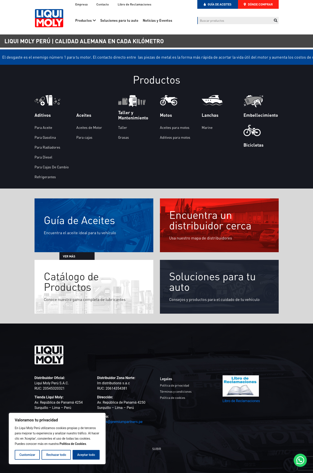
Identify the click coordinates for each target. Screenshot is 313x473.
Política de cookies (172, 397)
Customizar (27, 455)
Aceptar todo (86, 455)
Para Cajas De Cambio (52, 167)
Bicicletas (253, 144)
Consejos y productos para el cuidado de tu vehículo (215, 299)
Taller (122, 127)
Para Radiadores (47, 147)
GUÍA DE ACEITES (217, 4)
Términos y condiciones (176, 391)
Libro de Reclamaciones (134, 4)
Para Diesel (43, 157)
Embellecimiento (260, 115)
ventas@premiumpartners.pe (120, 422)
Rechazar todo (56, 455)
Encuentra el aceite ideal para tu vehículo (81, 232)
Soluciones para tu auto (119, 20)
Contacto (102, 4)
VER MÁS (76, 256)
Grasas (123, 137)
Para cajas (84, 137)
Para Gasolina (45, 137)
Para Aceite (43, 127)
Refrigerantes (45, 177)
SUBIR (156, 449)
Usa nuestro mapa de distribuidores (201, 238)
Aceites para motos (174, 127)
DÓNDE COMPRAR (258, 4)
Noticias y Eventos (157, 20)
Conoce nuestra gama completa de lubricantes (86, 299)
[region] (57, 438)
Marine (207, 127)
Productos (83, 20)
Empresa (81, 4)
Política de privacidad (174, 385)
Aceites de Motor (89, 127)
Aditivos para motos (175, 137)
